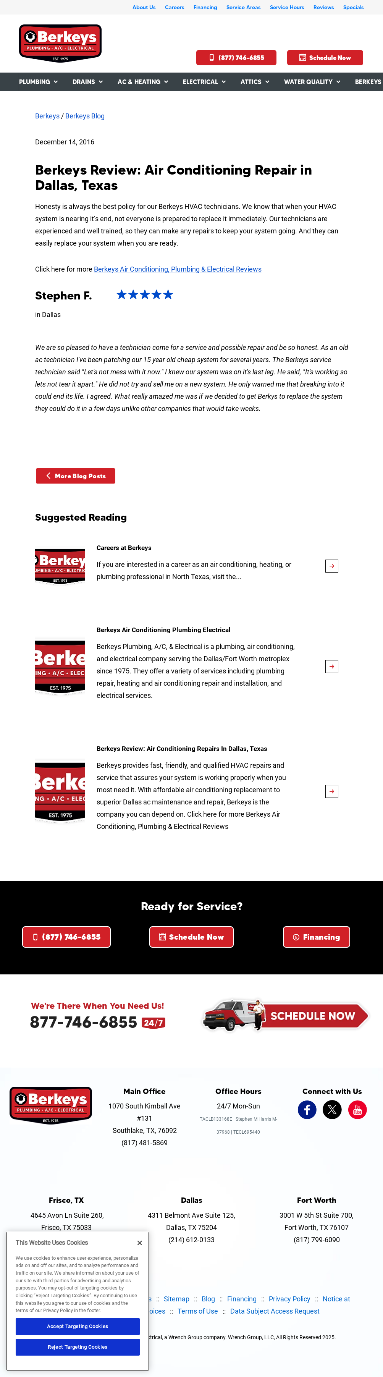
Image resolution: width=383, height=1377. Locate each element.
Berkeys (47, 116)
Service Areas (243, 7)
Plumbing (34, 82)
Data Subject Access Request (275, 1311)
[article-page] (331, 566)
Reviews (324, 7)
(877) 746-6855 (236, 57)
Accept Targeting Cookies (77, 1326)
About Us (144, 7)
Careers (174, 7)
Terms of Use (198, 1311)
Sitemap (176, 1299)
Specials (353, 7)
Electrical (200, 82)
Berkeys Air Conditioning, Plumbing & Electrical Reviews (178, 269)
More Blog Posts (75, 476)
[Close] (139, 1243)
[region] (77, 1301)
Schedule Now (325, 57)
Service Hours (287, 7)
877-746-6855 (83, 1022)
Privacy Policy (289, 1299)
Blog (208, 1299)
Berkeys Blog (85, 116)
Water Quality (308, 82)
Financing (205, 7)
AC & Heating (139, 82)
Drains (84, 82)
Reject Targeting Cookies (78, 1347)
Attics (251, 82)
